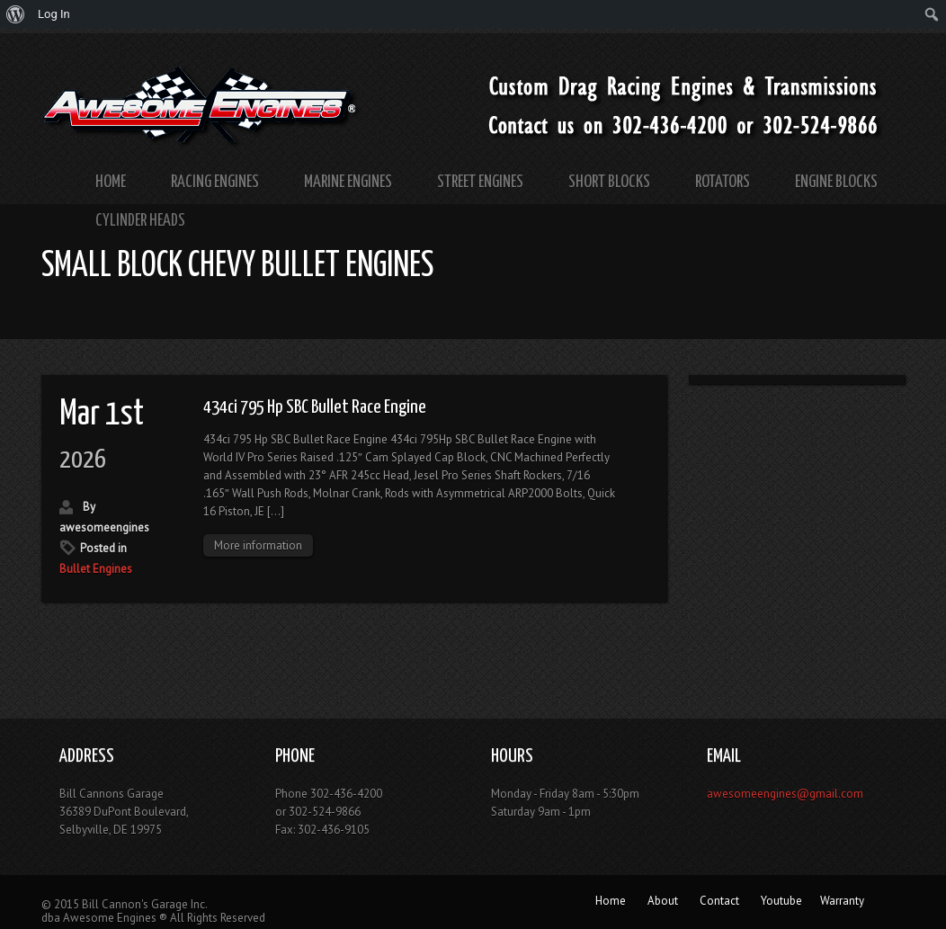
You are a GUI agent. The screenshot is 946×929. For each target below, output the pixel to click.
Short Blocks (609, 182)
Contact (719, 900)
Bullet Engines (95, 568)
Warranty (842, 900)
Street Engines (480, 182)
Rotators (722, 182)
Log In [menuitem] (54, 14)
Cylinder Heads (140, 220)
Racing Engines (215, 182)
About (662, 900)
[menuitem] (15, 14)
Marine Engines (348, 182)
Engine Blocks (836, 182)
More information (258, 545)
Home (110, 182)
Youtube (781, 900)
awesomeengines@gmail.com (785, 793)
